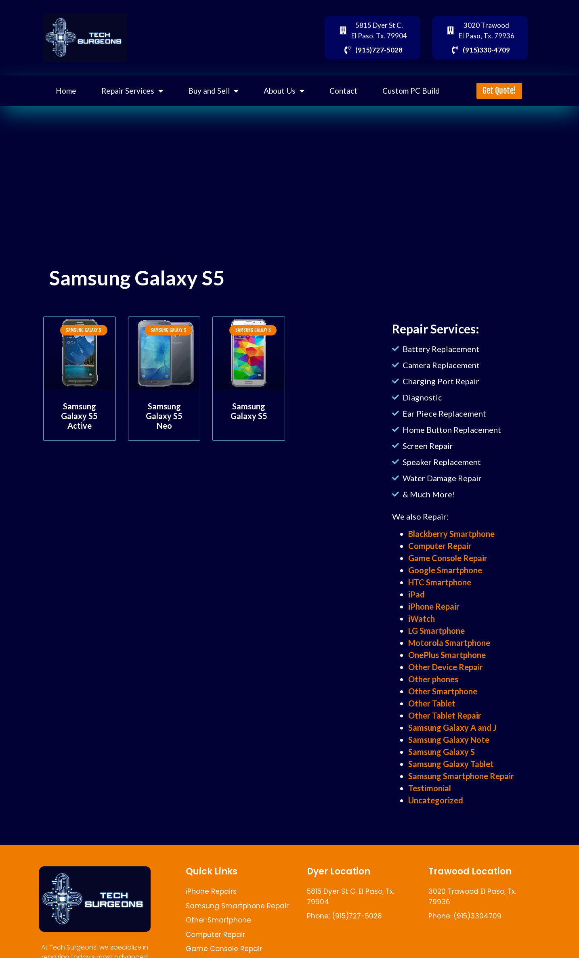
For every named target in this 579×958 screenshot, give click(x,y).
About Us (284, 91)
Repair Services (132, 91)
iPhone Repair (433, 606)
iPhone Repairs (211, 891)
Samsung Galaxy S (441, 752)
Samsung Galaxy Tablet (451, 764)
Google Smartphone (445, 570)
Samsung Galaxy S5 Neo (164, 415)
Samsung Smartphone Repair (461, 776)
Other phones (433, 679)
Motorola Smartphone (449, 643)
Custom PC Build (411, 90)
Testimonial (429, 788)
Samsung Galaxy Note (448, 739)
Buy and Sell (213, 91)
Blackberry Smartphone (451, 534)
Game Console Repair (447, 558)
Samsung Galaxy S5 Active (79, 415)
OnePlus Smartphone (447, 655)
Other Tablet (431, 703)
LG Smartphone (436, 630)
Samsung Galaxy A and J (452, 727)
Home (66, 90)
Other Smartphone (442, 691)
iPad (416, 594)
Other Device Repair (445, 667)
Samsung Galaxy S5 (249, 411)
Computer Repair (440, 546)
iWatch (421, 618)
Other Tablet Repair (444, 715)
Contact (343, 90)
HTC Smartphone (439, 582)
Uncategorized (435, 800)
